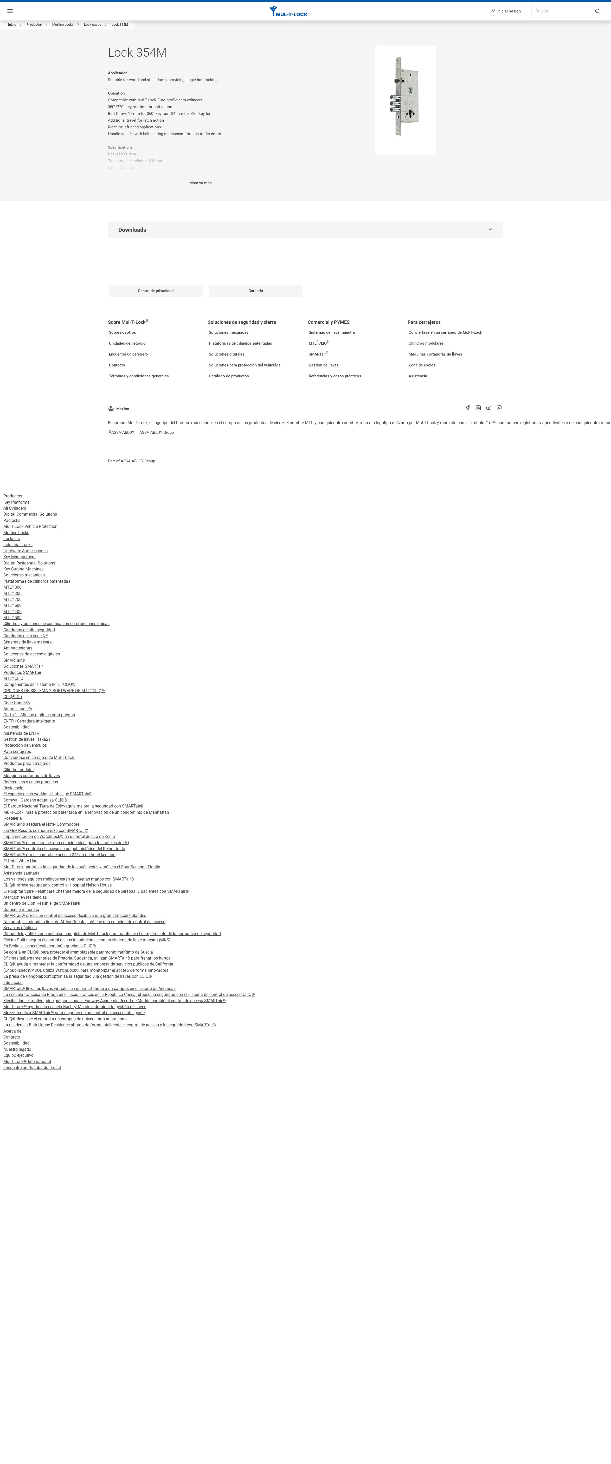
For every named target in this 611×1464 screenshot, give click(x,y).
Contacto (11, 1037)
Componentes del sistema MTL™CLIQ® (39, 684)
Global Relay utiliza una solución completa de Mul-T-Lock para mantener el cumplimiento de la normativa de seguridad (112, 933)
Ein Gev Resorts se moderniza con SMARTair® (45, 830)
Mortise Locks (16, 532)
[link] (15, 24)
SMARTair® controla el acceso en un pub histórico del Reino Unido (64, 848)
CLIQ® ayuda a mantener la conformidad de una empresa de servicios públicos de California (88, 964)
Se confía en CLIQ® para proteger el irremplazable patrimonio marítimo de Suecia (78, 952)
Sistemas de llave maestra (27, 642)
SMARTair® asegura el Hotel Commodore (41, 824)
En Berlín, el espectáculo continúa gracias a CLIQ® (49, 945)
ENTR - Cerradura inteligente (29, 721)
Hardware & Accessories (25, 550)
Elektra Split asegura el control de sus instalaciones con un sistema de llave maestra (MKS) (87, 939)
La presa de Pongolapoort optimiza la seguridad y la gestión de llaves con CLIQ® (77, 976)
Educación (13, 982)
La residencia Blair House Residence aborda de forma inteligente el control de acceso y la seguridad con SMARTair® (109, 1024)
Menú (19, 11)
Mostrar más (200, 183)
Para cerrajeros (17, 751)
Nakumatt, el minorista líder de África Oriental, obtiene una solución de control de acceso (84, 921)
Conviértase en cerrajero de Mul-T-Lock (38, 757)
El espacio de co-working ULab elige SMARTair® (47, 793)
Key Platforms (16, 502)
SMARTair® (14, 660)
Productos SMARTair (22, 672)
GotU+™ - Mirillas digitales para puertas (39, 714)
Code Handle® (16, 702)
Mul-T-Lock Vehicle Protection (30, 526)
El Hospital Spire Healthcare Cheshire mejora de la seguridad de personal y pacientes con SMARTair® (96, 891)
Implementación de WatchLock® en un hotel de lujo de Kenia (59, 836)
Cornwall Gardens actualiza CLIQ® (35, 800)
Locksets (11, 538)
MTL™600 (12, 605)
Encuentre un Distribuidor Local (32, 1067)
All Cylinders (14, 508)
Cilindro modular (18, 769)
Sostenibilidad (16, 727)
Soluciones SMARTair (23, 666)
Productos (12, 496)
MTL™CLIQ (13, 678)
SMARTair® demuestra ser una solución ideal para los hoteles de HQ (66, 842)
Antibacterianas (17, 648)
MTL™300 (12, 593)
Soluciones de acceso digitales (31, 654)
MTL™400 (12, 611)
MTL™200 (12, 599)
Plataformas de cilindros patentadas (36, 581)
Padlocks (11, 520)
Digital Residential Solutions (29, 563)
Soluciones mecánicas (24, 575)
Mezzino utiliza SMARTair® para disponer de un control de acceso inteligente (74, 1012)
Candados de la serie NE (25, 635)
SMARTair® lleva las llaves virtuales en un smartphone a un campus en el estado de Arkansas (89, 988)
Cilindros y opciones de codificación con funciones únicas (56, 623)
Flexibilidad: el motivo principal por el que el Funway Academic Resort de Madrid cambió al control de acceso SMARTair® (114, 1000)
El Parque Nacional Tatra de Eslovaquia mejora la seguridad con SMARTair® (73, 806)
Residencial (13, 787)
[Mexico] (118, 407)
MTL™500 (12, 617)
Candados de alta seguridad (29, 629)
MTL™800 (12, 587)
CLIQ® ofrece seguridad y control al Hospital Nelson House (57, 885)
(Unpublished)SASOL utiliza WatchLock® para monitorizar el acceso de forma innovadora (86, 970)
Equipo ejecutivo (18, 1055)
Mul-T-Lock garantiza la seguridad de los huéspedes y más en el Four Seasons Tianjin (81, 866)
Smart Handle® (17, 708)
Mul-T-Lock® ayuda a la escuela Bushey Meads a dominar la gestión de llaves (74, 1006)
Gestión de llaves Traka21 (27, 739)
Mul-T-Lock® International (27, 1061)
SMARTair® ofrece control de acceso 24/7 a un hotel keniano (59, 854)
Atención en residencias (25, 897)
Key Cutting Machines (23, 569)
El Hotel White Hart (20, 860)
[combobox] (581, 10)
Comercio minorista (21, 909)
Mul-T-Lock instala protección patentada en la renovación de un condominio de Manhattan (86, 812)
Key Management (19, 556)
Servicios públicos (20, 927)
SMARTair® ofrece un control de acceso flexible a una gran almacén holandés (74, 915)
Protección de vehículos (25, 745)
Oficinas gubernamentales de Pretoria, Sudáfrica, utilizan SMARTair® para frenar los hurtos (87, 958)
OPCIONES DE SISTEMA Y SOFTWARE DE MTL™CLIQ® (54, 690)
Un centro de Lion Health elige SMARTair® (42, 903)
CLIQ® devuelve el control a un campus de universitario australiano (65, 1018)
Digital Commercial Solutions (30, 514)
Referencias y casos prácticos (30, 781)
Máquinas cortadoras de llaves (31, 775)
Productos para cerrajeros (26, 763)
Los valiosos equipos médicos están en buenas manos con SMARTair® (68, 879)
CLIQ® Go (12, 696)
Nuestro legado (17, 1049)
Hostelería (12, 818)
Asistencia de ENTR (21, 733)
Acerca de (12, 1031)
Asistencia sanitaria (21, 873)
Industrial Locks (18, 544)
